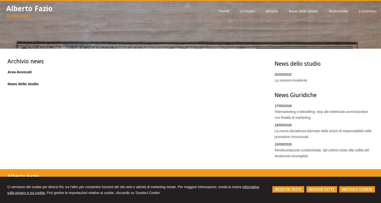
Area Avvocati (20, 72)
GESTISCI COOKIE (357, 189)
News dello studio (23, 84)
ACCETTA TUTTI (288, 189)
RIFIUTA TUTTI (321, 189)
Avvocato (17, 16)
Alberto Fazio (29, 8)
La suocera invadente (291, 80)
